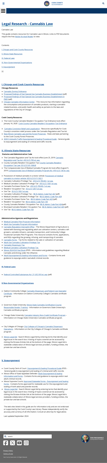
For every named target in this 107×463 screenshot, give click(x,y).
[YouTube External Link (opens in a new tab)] (20, 442)
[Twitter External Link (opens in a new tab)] (13, 442)
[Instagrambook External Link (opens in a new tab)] (27, 442)
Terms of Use (8, 454)
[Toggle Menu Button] (3, 11)
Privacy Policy (8, 451)
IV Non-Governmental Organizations (18, 283)
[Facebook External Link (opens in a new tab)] (6, 442)
